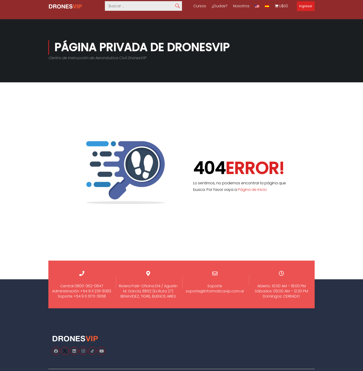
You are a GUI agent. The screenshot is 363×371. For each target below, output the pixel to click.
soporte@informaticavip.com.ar (215, 291)
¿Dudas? (220, 6)
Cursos (199, 6)
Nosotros (241, 6)
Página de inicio (252, 189)
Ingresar (305, 6)
